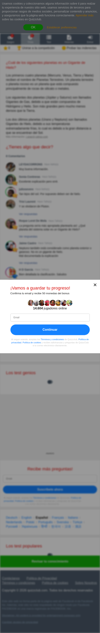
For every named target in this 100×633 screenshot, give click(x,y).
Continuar (50, 329)
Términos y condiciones (52, 339)
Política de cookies (32, 342)
